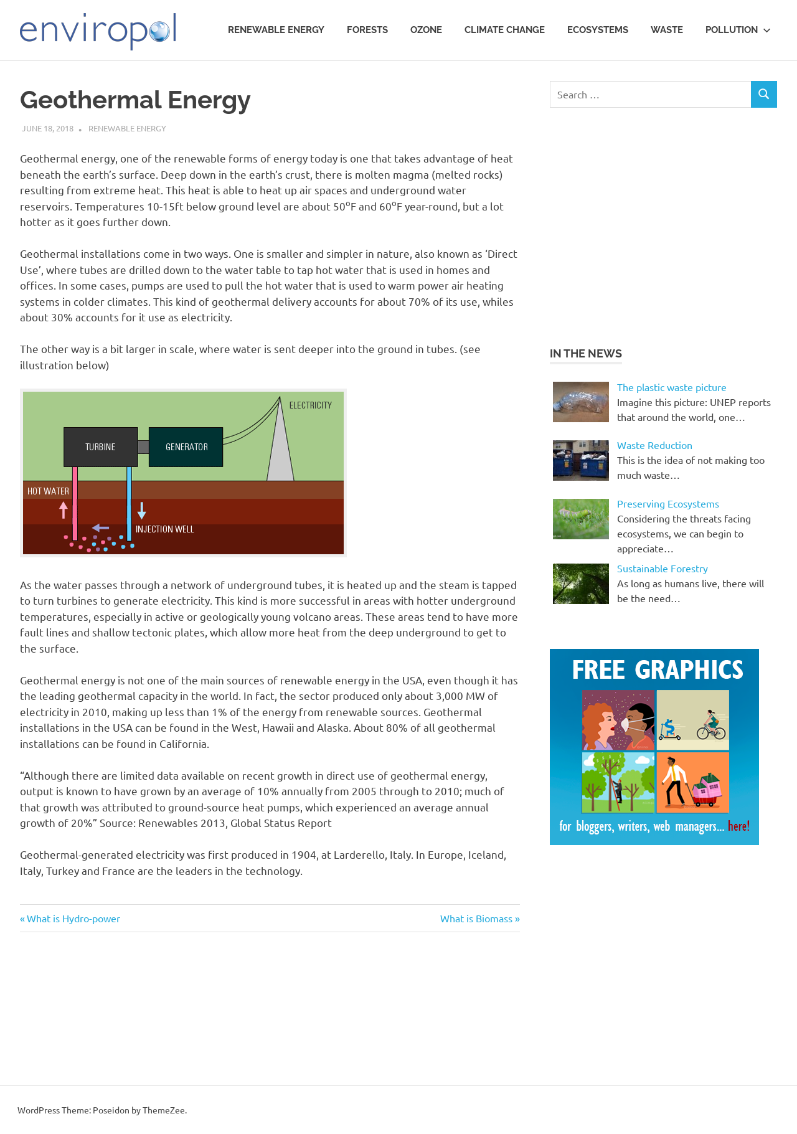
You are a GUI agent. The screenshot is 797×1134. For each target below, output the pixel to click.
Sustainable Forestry (662, 568)
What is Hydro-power (73, 918)
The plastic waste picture (672, 386)
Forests (367, 29)
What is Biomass (476, 918)
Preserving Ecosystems (668, 503)
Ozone (426, 29)
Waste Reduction (654, 444)
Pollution (738, 29)
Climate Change (505, 29)
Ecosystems (597, 29)
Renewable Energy (276, 29)
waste (667, 29)
